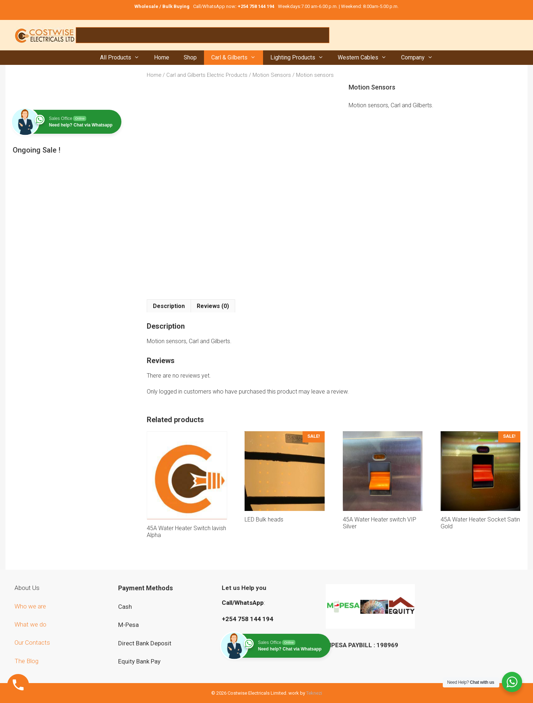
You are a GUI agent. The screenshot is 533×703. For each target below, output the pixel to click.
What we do (31, 624)
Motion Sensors (272, 75)
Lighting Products (300, 57)
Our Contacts (32, 642)
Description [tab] (169, 306)
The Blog (26, 661)
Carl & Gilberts (237, 57)
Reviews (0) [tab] (213, 306)
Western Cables (366, 57)
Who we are (30, 606)
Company (420, 57)
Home (161, 57)
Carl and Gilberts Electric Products (206, 75)
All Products (123, 57)
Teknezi (314, 693)
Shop (190, 57)
